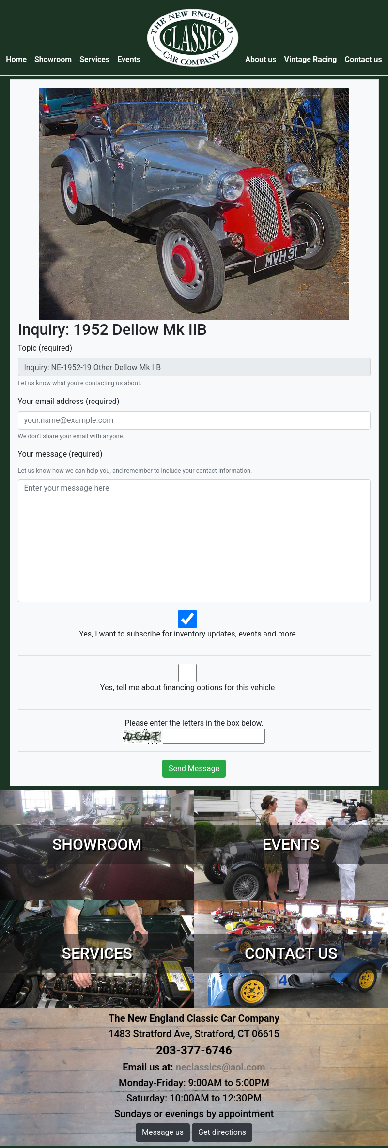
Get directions (222, 1132)
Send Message (194, 768)
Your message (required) (60, 454)
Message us (163, 1132)
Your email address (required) (69, 401)
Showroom (53, 59)
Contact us (363, 59)
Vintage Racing (310, 59)
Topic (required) (45, 348)
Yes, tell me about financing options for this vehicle (187, 687)
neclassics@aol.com (220, 1067)
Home (18, 59)
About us (260, 59)
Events (128, 59)
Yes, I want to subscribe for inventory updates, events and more (187, 633)
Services (94, 59)
